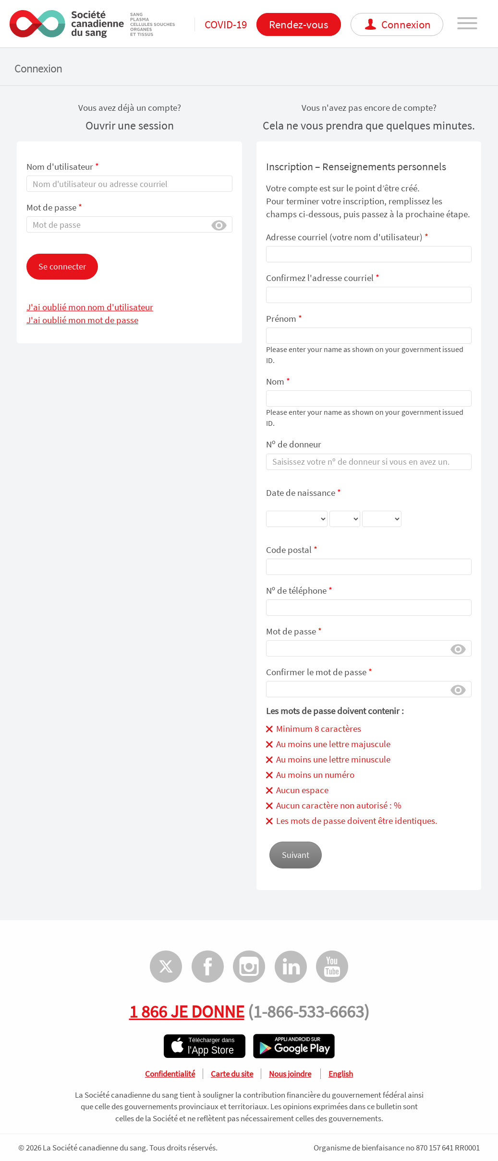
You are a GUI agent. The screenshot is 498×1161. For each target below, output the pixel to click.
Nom (278, 381)
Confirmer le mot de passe (319, 672)
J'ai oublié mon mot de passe (82, 320)
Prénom (284, 318)
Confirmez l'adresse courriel (322, 277)
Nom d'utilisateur (62, 166)
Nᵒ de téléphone (299, 590)
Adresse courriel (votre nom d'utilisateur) (347, 237)
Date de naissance (333, 510)
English (340, 1073)
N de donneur (293, 444)
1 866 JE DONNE (186, 1011)
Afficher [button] (219, 224)
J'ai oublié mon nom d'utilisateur (89, 307)
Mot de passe (54, 207)
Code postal (291, 549)
